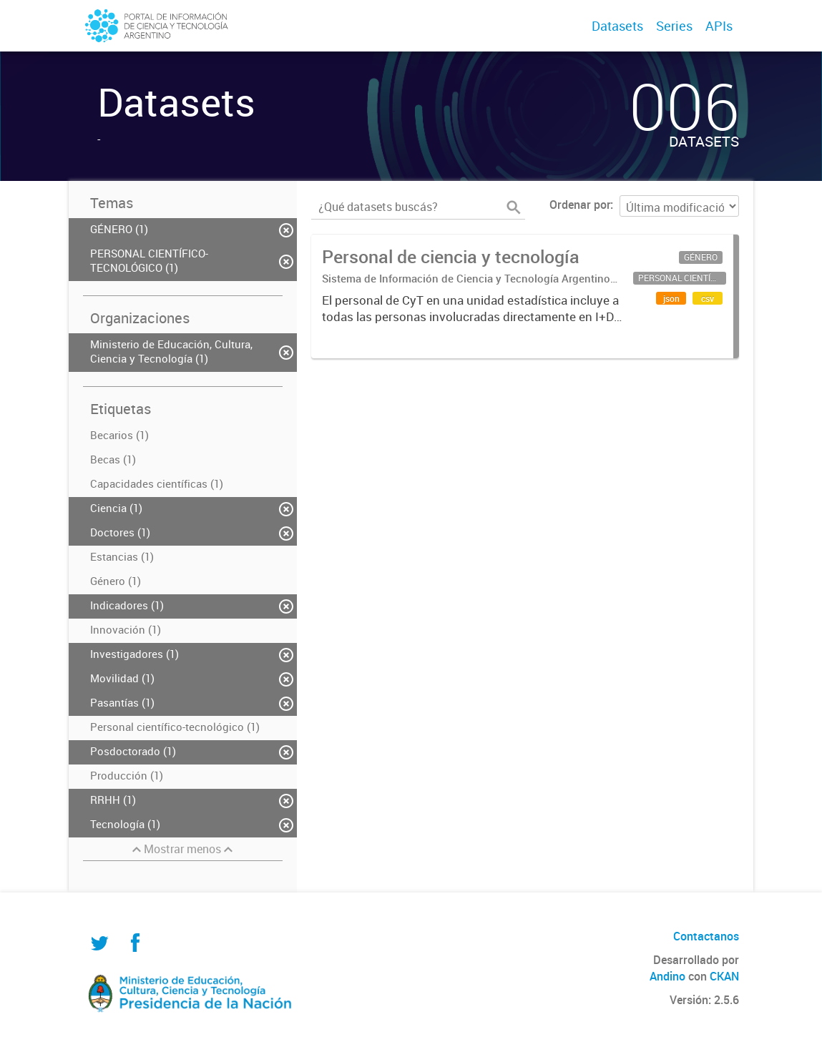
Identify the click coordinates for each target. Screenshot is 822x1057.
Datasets (617, 25)
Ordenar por (579, 204)
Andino (667, 976)
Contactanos (706, 936)
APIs (719, 25)
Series (674, 25)
